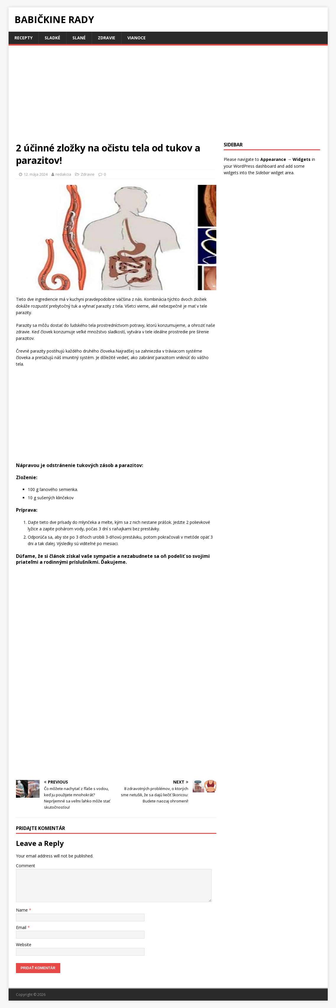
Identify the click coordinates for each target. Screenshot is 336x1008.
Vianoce (136, 38)
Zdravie (106, 38)
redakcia (63, 174)
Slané (79, 38)
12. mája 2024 (36, 174)
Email (21, 927)
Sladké (52, 38)
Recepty (23, 38)
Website (23, 944)
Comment (25, 865)
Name (22, 910)
